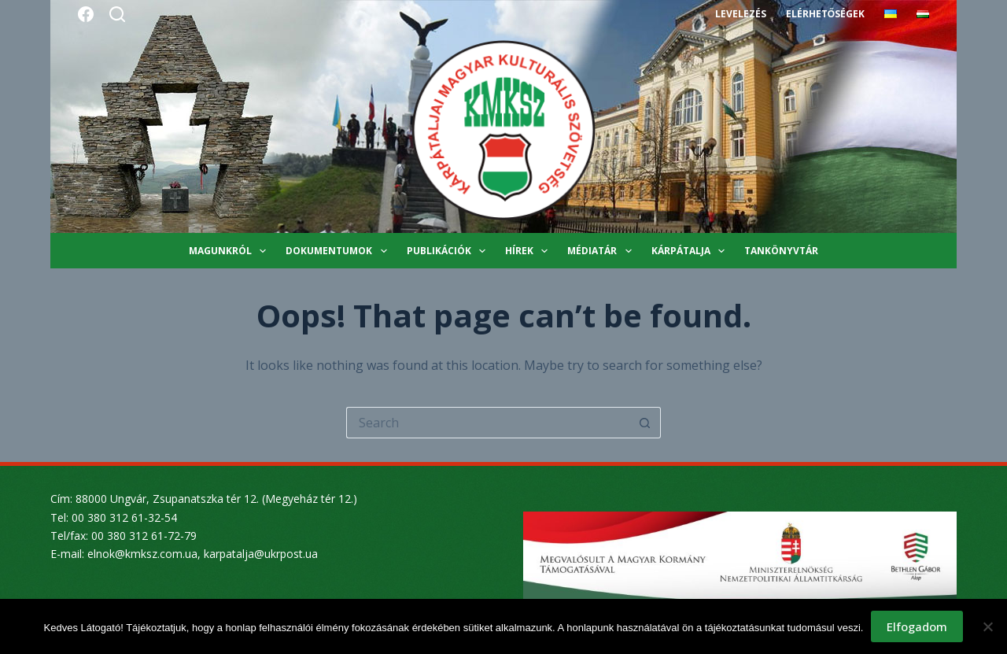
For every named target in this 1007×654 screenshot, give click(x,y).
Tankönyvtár (781, 250)
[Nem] (987, 626)
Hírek (529, 251)
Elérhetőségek (825, 13)
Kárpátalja (691, 251)
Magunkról (230, 251)
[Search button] (645, 422)
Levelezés (740, 13)
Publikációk (449, 251)
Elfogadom (917, 626)
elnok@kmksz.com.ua (142, 553)
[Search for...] (487, 422)
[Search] (117, 14)
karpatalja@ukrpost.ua (261, 553)
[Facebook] (86, 14)
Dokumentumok (339, 251)
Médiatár (602, 251)
